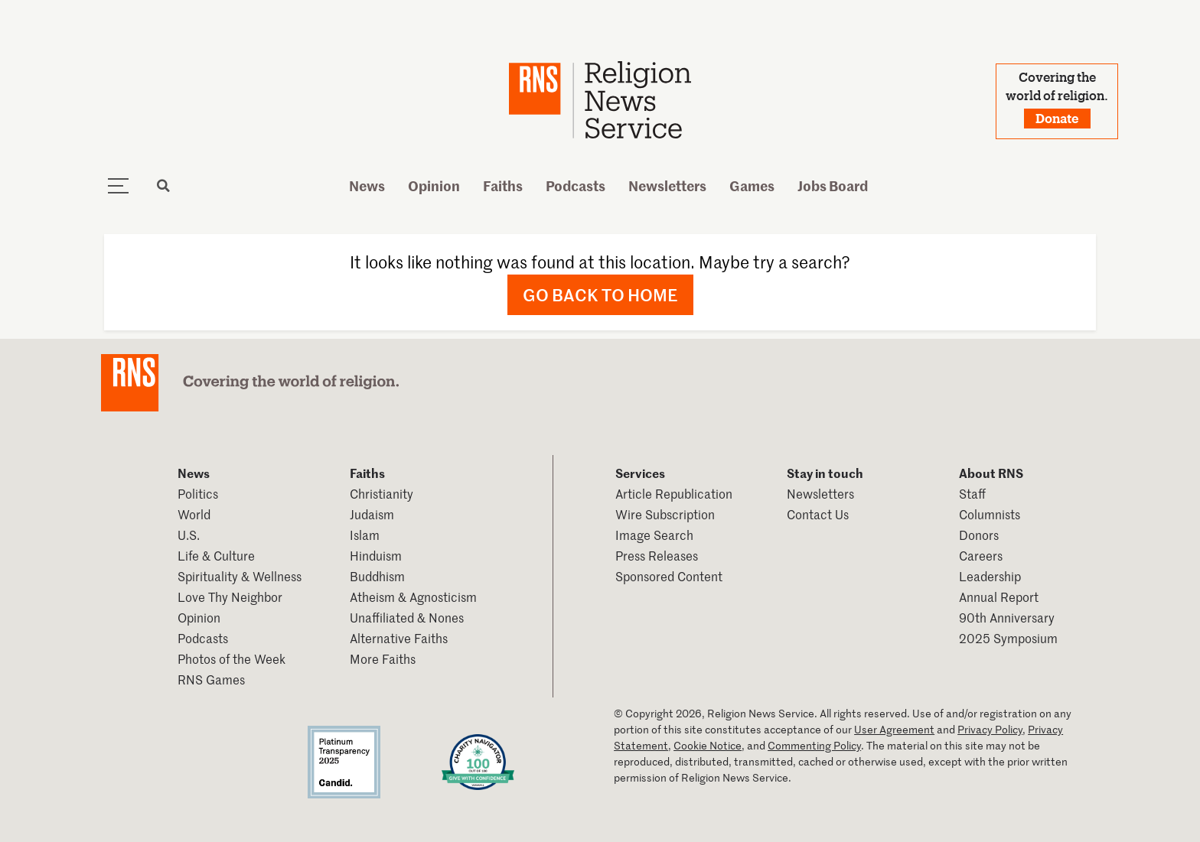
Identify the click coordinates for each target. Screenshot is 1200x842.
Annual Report (999, 596)
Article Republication (673, 493)
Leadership (990, 575)
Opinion (434, 185)
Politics (198, 493)
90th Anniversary (1007, 617)
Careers (981, 555)
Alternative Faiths (399, 637)
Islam (365, 534)
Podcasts (575, 185)
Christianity (381, 493)
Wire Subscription (665, 514)
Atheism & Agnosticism (413, 596)
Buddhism (377, 575)
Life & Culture (216, 555)
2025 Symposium (1008, 637)
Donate (1057, 118)
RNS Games (211, 679)
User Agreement (894, 729)
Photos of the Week (231, 658)
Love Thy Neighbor (230, 596)
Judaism (372, 514)
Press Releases (656, 555)
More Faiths (383, 658)
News (367, 185)
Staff (972, 493)
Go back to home (600, 294)
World (194, 514)
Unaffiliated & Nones (407, 617)
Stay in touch (825, 472)
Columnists (989, 514)
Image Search (654, 534)
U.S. (189, 534)
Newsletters (667, 185)
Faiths (503, 185)
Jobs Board (832, 185)
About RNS (991, 472)
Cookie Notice (707, 745)
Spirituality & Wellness (240, 575)
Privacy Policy (989, 729)
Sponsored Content (668, 575)
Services (640, 472)
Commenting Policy (814, 745)
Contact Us (818, 514)
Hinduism (376, 555)
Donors (979, 534)
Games (751, 185)
